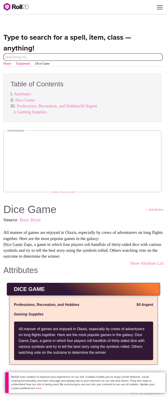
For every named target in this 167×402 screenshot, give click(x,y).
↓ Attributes (155, 209)
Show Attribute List (147, 263)
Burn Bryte (30, 219)
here (38, 388)
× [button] (162, 377)
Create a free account (62, 192)
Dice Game (25, 100)
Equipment (23, 63)
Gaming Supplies (32, 111)
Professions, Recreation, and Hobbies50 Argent (57, 106)
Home (7, 63)
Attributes (22, 94)
